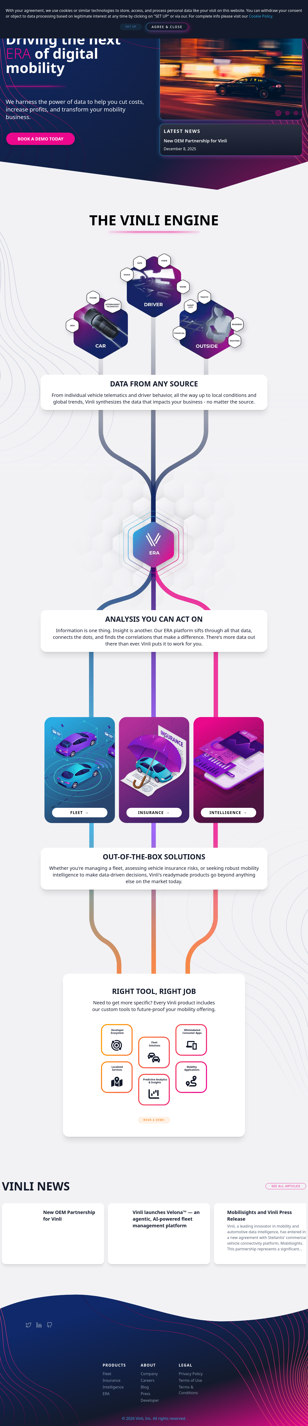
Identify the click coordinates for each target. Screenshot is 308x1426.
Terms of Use (190, 1380)
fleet (79, 812)
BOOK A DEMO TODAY (40, 139)
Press (145, 1393)
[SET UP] (131, 27)
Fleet (107, 1373)
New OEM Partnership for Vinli (195, 141)
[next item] (278, 113)
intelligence (228, 812)
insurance (154, 812)
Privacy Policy (191, 1373)
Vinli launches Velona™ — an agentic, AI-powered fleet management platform (175, 1219)
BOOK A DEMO (154, 1121)
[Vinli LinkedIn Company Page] (39, 1325)
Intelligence (113, 1387)
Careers (147, 1380)
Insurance (111, 1380)
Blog (145, 1387)
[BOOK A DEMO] (154, 1121)
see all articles (283, 1186)
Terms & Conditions (188, 1389)
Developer (150, 1400)
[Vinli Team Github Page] (49, 1325)
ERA (106, 1393)
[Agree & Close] (168, 27)
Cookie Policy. (261, 16)
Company (149, 1373)
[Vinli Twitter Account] (28, 1325)
